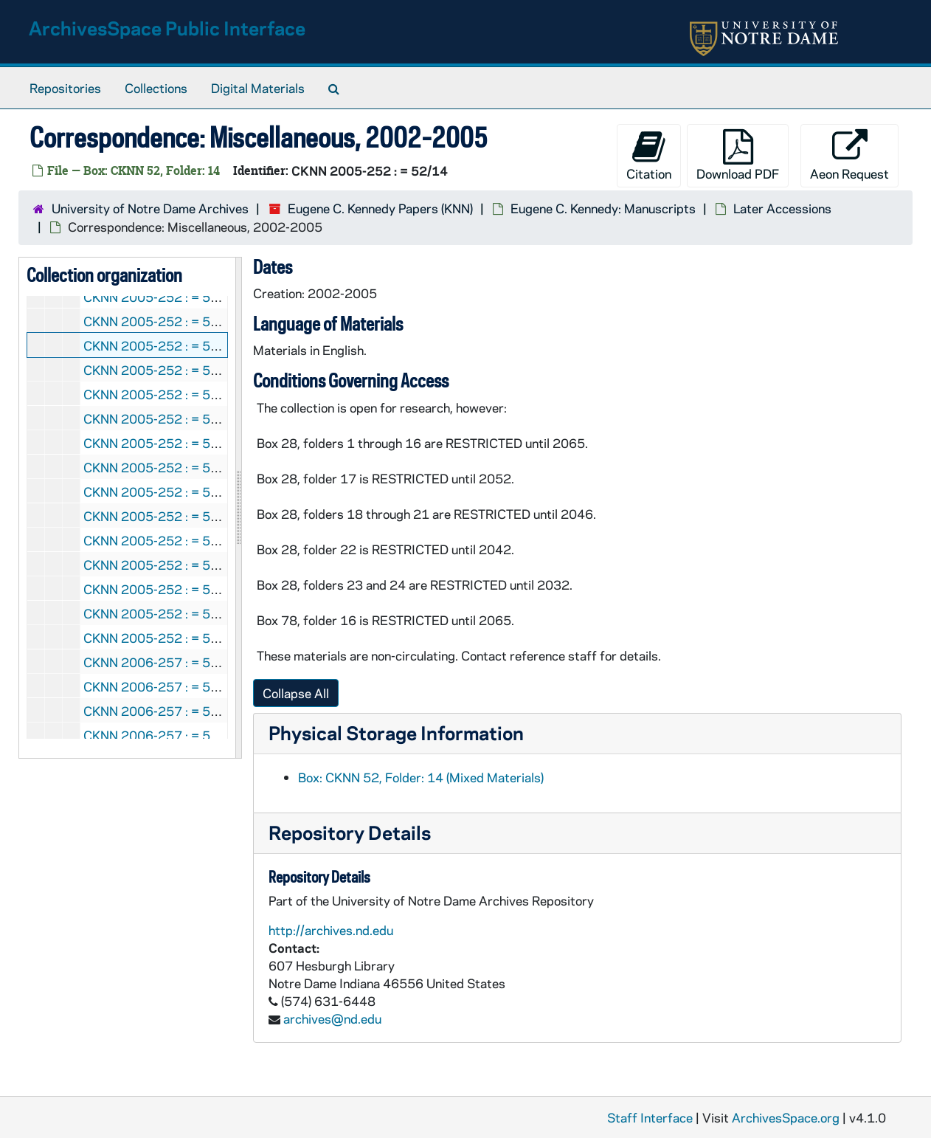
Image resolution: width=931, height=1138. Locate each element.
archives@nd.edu (332, 1018)
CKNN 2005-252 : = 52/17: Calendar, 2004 (208, 394)
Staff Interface (650, 1117)
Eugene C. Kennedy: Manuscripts (603, 208)
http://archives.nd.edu (331, 930)
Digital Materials (258, 88)
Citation (648, 155)
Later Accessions (782, 208)
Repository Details (350, 832)
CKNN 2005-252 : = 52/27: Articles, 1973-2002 (224, 589)
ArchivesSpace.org (786, 1117)
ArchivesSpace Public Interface (167, 27)
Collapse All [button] (296, 693)
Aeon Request (849, 155)
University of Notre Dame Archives (150, 208)
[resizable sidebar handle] (238, 508)
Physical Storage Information (396, 732)
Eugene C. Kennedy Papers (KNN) (380, 208)
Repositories (65, 88)
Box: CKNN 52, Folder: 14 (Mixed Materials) (421, 777)
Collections (156, 88)
